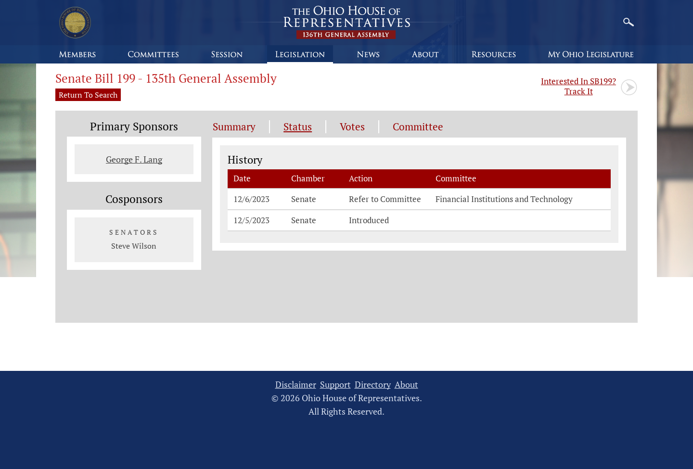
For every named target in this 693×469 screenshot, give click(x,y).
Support (335, 385)
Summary (234, 126)
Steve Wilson (133, 245)
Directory (373, 385)
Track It (578, 86)
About (406, 385)
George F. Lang (134, 159)
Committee (418, 126)
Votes (352, 126)
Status (297, 126)
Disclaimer (295, 385)
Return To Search (88, 94)
